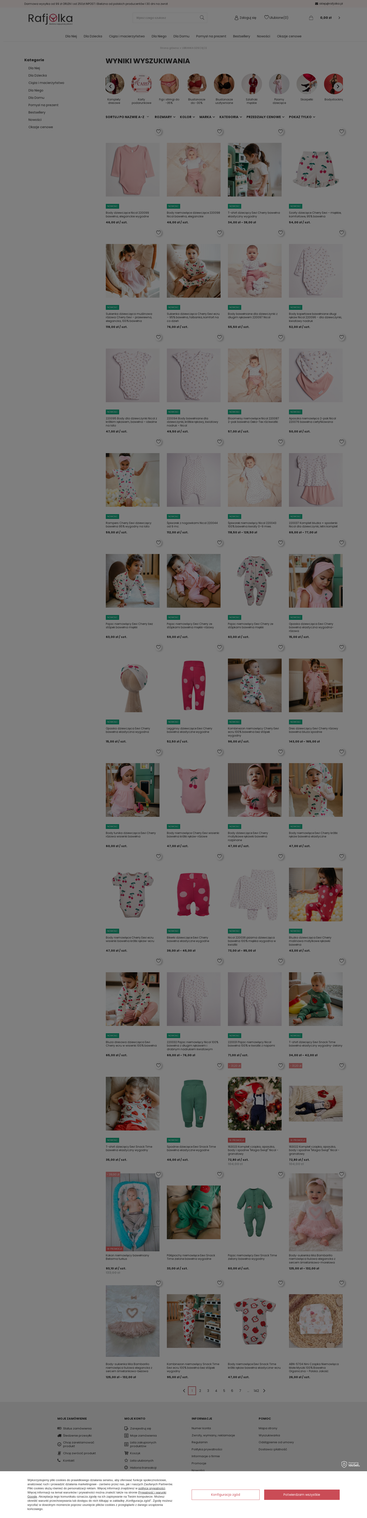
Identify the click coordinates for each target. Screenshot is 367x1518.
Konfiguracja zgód (225, 1494)
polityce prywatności (151, 1488)
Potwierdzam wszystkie (301, 1494)
